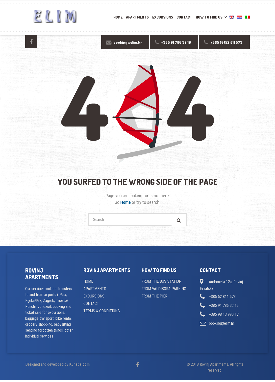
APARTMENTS (94, 290)
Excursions (162, 17)
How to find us (209, 17)
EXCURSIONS (93, 298)
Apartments (137, 17)
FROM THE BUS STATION (161, 283)
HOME (88, 283)
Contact (184, 17)
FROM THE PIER (154, 298)
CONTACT (91, 305)
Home (118, 17)
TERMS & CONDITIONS (101, 312)
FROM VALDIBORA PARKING (164, 290)
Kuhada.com (79, 366)
